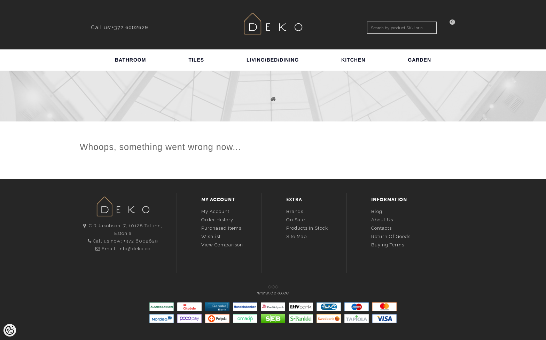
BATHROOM (130, 60)
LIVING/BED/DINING (273, 60)
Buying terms (387, 244)
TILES (196, 60)
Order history (217, 219)
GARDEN (419, 60)
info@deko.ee (134, 248)
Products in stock (307, 228)
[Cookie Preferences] (9, 330)
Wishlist (211, 236)
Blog (376, 211)
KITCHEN (353, 60)
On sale (295, 219)
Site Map (296, 236)
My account (215, 211)
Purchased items (221, 228)
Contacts (381, 228)
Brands (294, 211)
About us (382, 219)
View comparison (222, 244)
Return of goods (391, 236)
